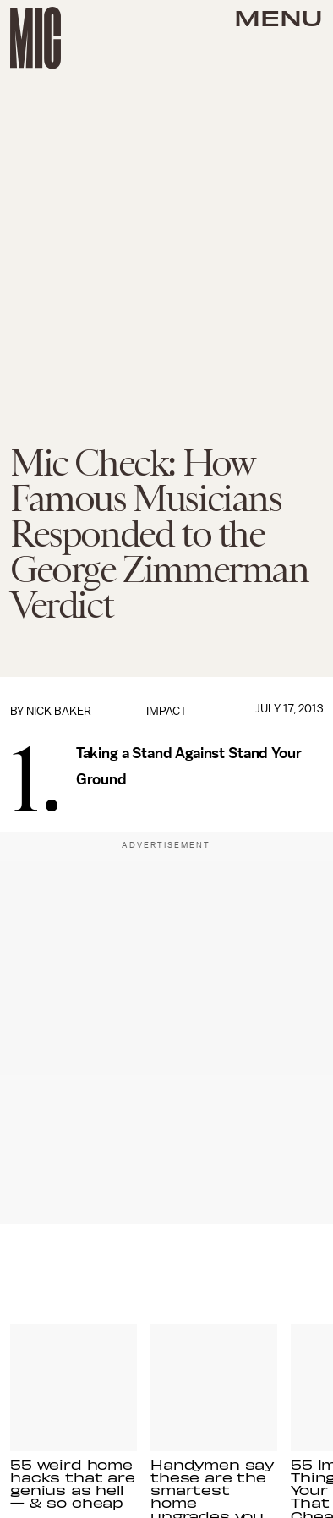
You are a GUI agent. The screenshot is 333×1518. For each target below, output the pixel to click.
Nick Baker (58, 711)
